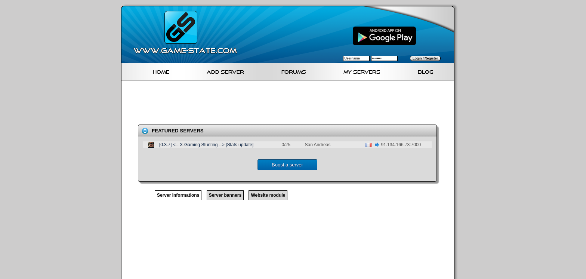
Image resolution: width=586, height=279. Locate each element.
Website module (268, 195)
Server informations (178, 195)
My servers (361, 71)
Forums (293, 71)
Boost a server (287, 165)
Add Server (225, 71)
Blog (426, 71)
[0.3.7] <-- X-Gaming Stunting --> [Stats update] (206, 144)
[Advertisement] (291, 104)
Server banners (225, 195)
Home (161, 71)
